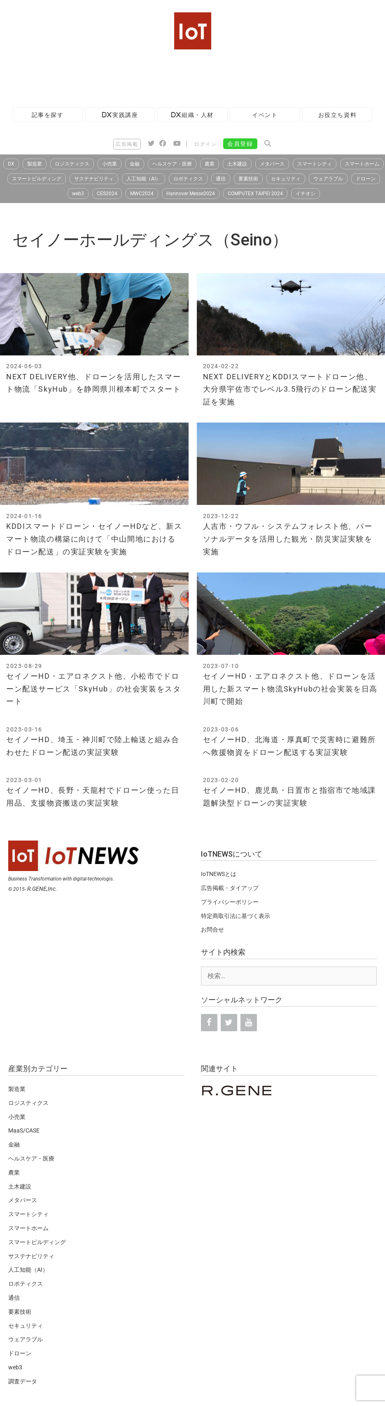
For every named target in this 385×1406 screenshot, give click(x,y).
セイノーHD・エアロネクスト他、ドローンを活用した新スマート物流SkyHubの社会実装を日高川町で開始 (290, 688)
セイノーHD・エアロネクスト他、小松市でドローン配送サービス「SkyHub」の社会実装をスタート (93, 688)
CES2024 (107, 193)
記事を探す (48, 115)
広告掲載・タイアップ (230, 888)
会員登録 (240, 143)
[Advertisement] (150, 76)
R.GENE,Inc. (42, 888)
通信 (221, 179)
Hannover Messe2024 (190, 193)
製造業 (34, 164)
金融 (135, 164)
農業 (210, 164)
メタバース (272, 164)
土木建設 (237, 164)
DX (11, 164)
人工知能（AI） (143, 179)
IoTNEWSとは (218, 874)
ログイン (205, 144)
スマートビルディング (36, 179)
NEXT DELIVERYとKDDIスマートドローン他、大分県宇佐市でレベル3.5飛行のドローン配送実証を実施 (290, 389)
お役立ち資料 (337, 115)
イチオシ (305, 193)
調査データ (22, 1381)
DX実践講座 (120, 115)
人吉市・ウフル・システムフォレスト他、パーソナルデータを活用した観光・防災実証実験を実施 (288, 539)
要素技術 (248, 179)
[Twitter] (229, 1022)
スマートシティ (314, 164)
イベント (265, 115)
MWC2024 (142, 193)
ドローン (366, 179)
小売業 (109, 164)
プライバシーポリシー (230, 902)
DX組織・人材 (192, 115)
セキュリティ (286, 179)
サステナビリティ (94, 179)
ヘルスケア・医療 (172, 164)
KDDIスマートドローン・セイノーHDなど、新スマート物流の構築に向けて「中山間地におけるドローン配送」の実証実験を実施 (94, 539)
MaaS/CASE (24, 1130)
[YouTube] (248, 1022)
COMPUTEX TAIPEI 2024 (255, 193)
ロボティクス (188, 179)
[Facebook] (209, 1022)
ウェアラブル (328, 179)
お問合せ (212, 929)
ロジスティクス (72, 164)
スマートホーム (362, 164)
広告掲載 (127, 144)
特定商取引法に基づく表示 (235, 916)
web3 (78, 193)
